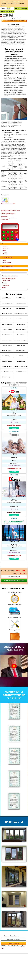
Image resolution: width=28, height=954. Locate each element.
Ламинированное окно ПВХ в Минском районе (14, 878)
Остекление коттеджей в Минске (9, 218)
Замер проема (4, 216)
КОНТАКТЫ (3, 5)
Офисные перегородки (8, 278)
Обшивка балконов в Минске (8, 213)
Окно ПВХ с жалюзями (14, 920)
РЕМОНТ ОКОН (18, 3)
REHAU (5, 247)
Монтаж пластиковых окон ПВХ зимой (10, 210)
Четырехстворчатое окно (14, 836)
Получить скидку (21, 8)
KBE (4, 250)
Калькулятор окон (7, 11)
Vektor (5, 252)
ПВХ (4, 260)
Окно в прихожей (14, 900)
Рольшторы (5, 285)
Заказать (14, 428)
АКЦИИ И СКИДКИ (11, 3)
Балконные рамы (7, 257)
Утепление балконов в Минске (8, 215)
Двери (4, 287)
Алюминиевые (7, 262)
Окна (3, 244)
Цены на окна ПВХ (8, 266)
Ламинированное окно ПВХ (14, 855)
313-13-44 (8, 14)
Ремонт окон (5, 270)
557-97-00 (8, 16)
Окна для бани (4, 219)
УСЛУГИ (23, 3)
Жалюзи (4, 283)
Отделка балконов (5, 212)
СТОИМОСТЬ (4, 3)
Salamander (6, 248)
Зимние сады (6, 280)
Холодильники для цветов (10, 276)
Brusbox (5, 253)
